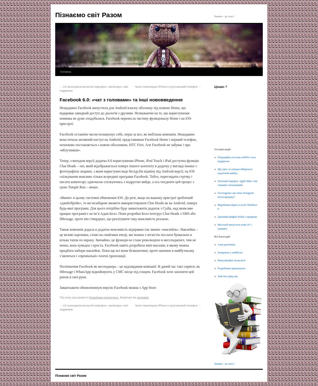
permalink (143, 297)
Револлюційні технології (231, 260)
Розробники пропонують (104, 297)
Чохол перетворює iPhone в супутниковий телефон (168, 86)
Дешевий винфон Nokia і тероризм (237, 216)
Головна (65, 71)
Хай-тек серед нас (228, 276)
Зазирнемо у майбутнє (230, 252)
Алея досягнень (226, 244)
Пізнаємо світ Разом (88, 15)
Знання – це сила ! (224, 363)
